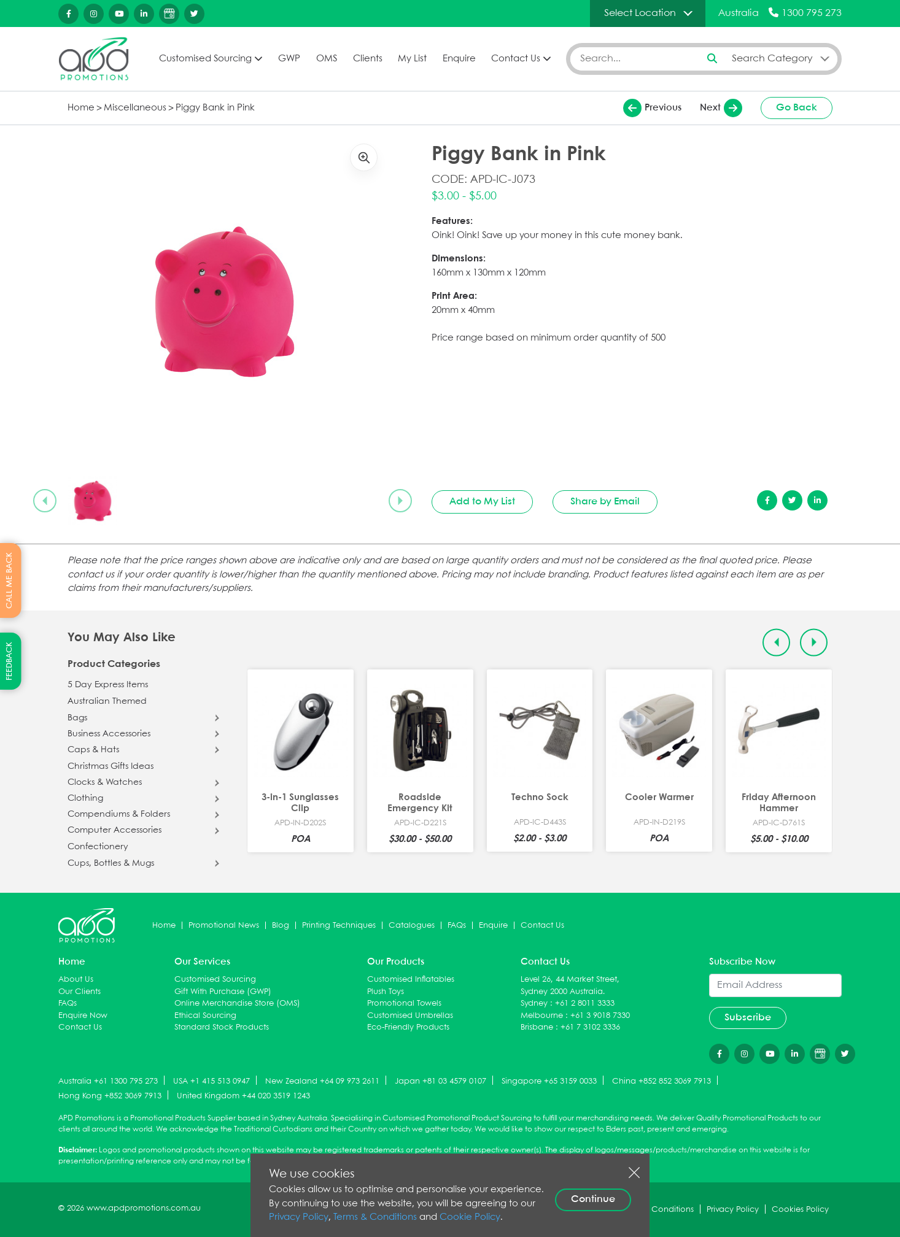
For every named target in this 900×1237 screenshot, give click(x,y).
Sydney (534, 1004)
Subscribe (747, 1017)
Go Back (796, 107)
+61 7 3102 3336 (590, 1027)
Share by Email (605, 501)
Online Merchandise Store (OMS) (237, 1004)
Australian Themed (107, 701)
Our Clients (79, 992)
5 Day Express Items (108, 684)
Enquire (459, 59)
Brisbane (537, 1027)
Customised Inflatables (410, 980)
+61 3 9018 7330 (600, 1016)
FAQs (457, 926)
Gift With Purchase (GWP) (222, 992)
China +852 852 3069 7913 (661, 1081)
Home (81, 108)
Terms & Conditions (375, 1217)
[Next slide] (400, 500)
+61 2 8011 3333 (585, 1004)
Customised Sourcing (205, 59)
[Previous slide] (44, 500)
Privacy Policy (298, 1217)
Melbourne (542, 1016)
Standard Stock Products (221, 1027)
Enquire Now (82, 1016)
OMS (326, 59)
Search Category (772, 58)
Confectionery (98, 846)
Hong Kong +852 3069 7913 (109, 1096)
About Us (75, 980)
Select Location (640, 13)
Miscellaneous (135, 108)
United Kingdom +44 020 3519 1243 (243, 1096)
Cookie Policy (470, 1217)
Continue (593, 1199)
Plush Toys (385, 992)
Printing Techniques (339, 926)
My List (412, 59)
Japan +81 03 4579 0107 (440, 1081)
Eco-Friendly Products (408, 1027)
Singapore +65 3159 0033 (549, 1081)
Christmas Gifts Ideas (110, 766)
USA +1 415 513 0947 (211, 1081)
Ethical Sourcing (205, 1016)
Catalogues (412, 926)
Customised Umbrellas (410, 1016)
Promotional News (223, 926)
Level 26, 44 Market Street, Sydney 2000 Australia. (570, 986)
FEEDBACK (10, 661)
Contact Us (515, 59)
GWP (289, 59)
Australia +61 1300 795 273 (108, 1081)
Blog (280, 926)
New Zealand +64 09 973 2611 (322, 1081)
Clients (367, 59)
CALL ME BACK (10, 580)
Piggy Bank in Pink (215, 108)
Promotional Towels (404, 1004)
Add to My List (482, 501)
